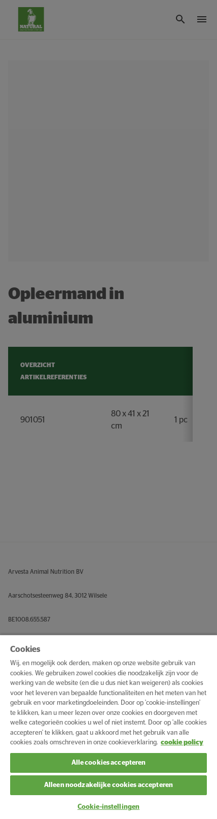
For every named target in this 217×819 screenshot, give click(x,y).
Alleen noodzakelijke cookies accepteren (108, 785)
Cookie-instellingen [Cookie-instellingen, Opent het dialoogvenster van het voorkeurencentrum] (108, 807)
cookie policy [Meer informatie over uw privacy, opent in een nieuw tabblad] (182, 742)
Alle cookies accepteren (108, 763)
